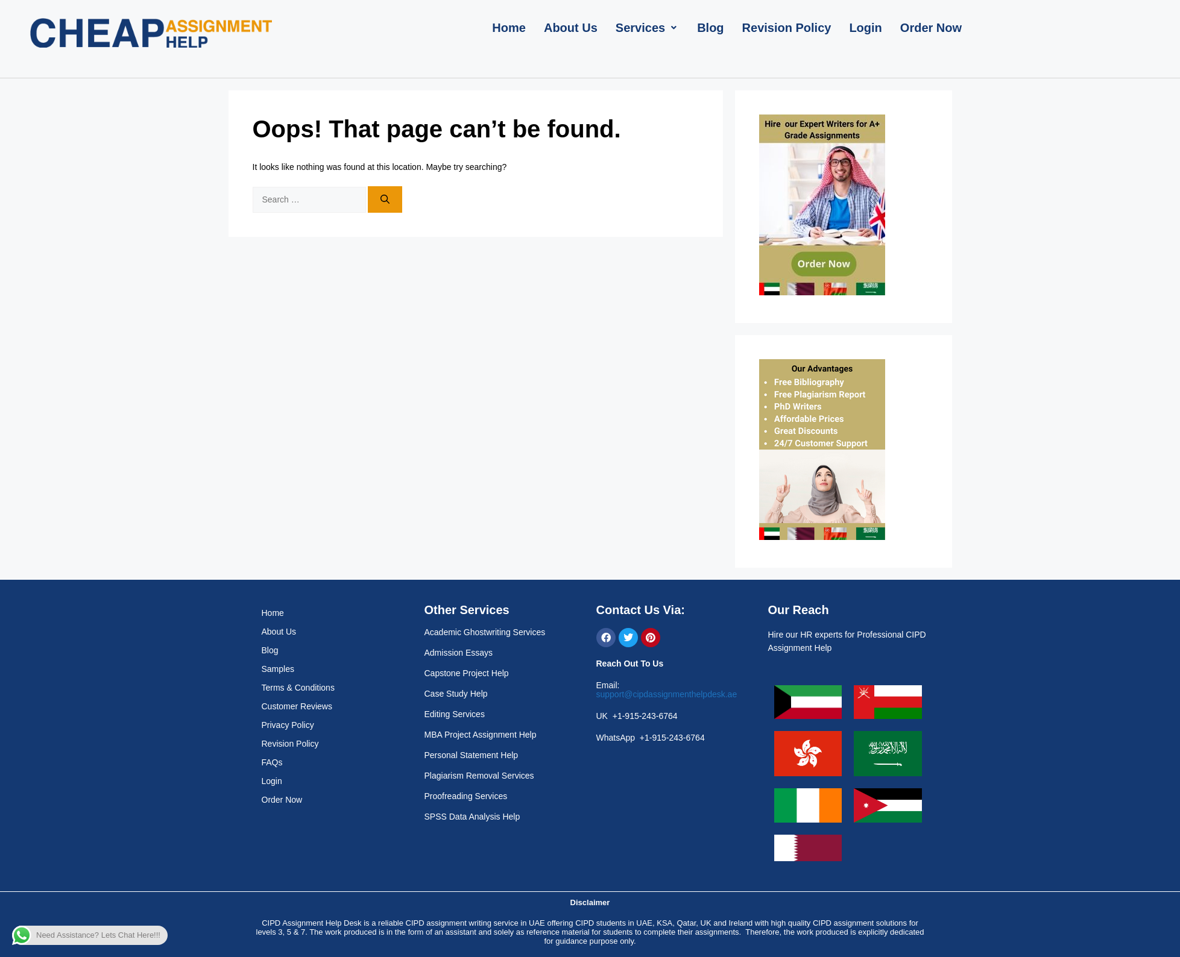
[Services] (647, 27)
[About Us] (571, 27)
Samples (278, 669)
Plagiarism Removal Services (479, 775)
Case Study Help (456, 693)
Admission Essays (458, 652)
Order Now (282, 800)
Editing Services (454, 714)
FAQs (272, 762)
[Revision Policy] (787, 27)
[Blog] (710, 27)
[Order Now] (931, 27)
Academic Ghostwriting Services (485, 632)
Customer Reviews (297, 706)
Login (272, 781)
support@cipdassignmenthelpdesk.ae (666, 694)
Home (273, 613)
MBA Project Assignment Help (480, 734)
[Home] (509, 27)
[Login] (865, 27)
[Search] (385, 199)
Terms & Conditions (298, 687)
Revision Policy (290, 743)
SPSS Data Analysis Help (472, 816)
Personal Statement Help (471, 755)
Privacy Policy (288, 725)
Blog (270, 650)
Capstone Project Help (466, 673)
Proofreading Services (466, 796)
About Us (279, 631)
